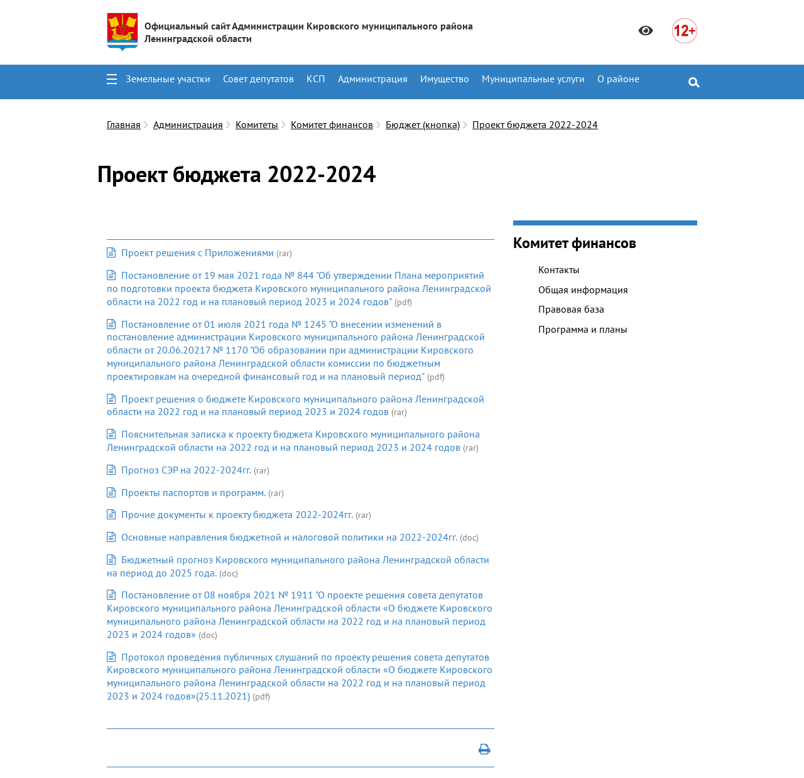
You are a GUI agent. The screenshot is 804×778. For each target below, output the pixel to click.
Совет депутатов (258, 78)
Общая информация (583, 289)
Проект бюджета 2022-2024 (535, 124)
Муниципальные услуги (533, 78)
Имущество (444, 78)
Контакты (559, 269)
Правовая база (571, 309)
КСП (316, 78)
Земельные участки (168, 78)
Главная (124, 124)
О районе (618, 78)
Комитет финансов (332, 124)
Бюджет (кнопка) (423, 124)
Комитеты (257, 124)
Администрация (373, 78)
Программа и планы (582, 329)
